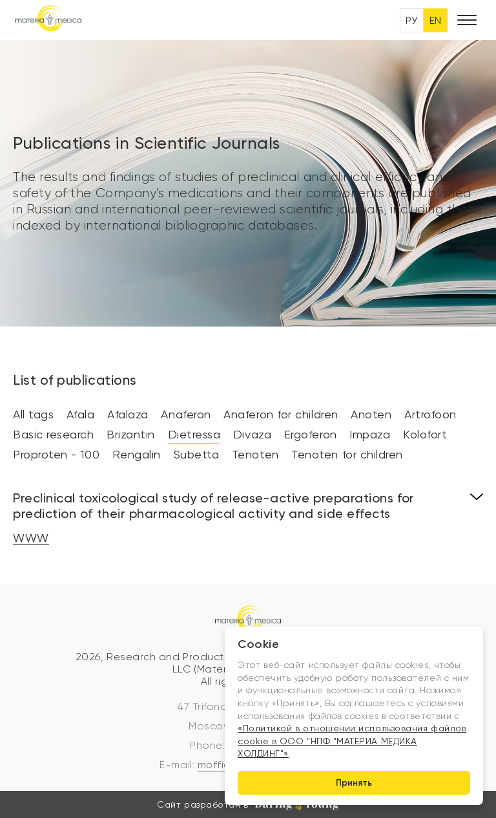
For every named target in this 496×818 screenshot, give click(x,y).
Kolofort (425, 434)
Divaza (252, 434)
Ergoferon (310, 434)
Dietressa (194, 434)
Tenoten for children (347, 454)
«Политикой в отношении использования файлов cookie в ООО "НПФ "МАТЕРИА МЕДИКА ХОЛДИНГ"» (352, 741)
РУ (412, 20)
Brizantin (131, 434)
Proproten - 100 (56, 454)
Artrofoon (430, 414)
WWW (31, 537)
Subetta (197, 454)
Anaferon (186, 414)
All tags (33, 414)
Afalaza (128, 414)
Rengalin (136, 454)
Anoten (371, 414)
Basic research (53, 434)
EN (435, 20)
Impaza (369, 434)
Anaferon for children (280, 414)
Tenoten (255, 454)
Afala (81, 414)
